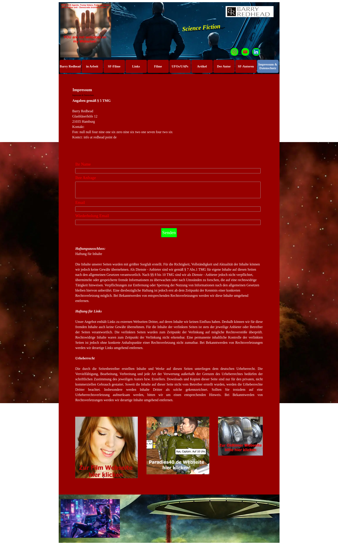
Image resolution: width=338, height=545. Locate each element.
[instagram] (234, 52)
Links (136, 66)
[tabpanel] (169, 127)
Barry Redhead (70, 66)
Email (80, 202)
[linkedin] (256, 52)
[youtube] (245, 52)
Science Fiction (201, 27)
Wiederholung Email (92, 215)
